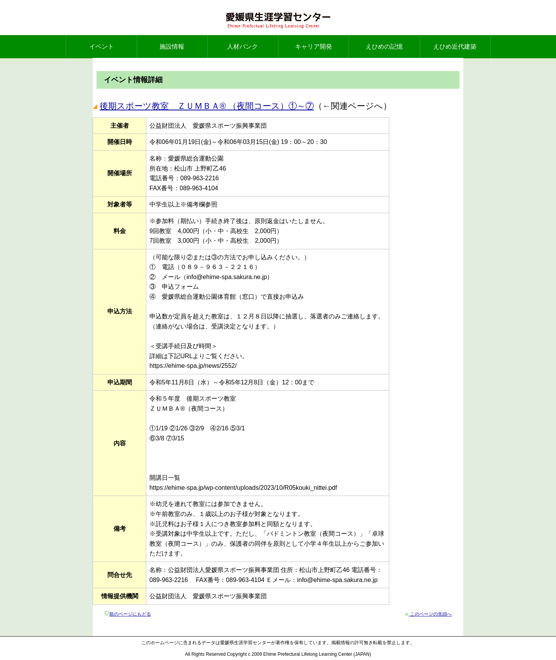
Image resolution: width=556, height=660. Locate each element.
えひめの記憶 (384, 46)
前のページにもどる (130, 614)
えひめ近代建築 (454, 46)
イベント (101, 46)
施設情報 (171, 46)
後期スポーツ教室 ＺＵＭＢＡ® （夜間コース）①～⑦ (207, 106)
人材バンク (242, 46)
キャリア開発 (313, 46)
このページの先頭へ (430, 614)
